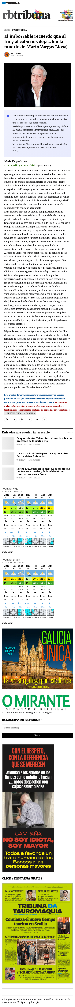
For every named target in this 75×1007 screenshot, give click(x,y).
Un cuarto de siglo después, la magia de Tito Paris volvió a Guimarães (42, 455)
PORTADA (30, 413)
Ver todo (70, 432)
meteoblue (7, 552)
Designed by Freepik (28, 1002)
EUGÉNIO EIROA (19, 30)
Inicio (7, 30)
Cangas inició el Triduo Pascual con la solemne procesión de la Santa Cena (44, 439)
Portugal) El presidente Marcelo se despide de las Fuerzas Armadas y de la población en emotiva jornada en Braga (43, 471)
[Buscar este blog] (37, 727)
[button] (44, 419)
